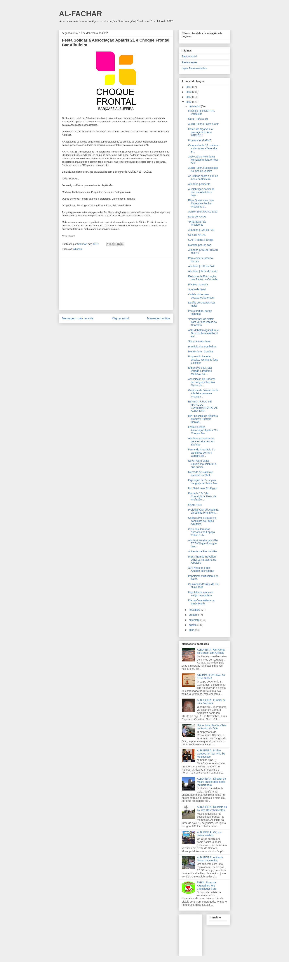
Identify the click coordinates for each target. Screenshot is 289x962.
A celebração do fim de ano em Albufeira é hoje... (201, 192)
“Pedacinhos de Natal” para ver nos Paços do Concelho (202, 322)
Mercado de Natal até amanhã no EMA (200, 474)
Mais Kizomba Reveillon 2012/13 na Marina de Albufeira (202, 559)
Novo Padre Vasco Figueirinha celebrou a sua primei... (202, 464)
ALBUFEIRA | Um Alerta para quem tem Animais (211, 651)
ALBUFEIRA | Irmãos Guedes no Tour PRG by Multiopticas (211, 753)
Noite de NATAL (197, 216)
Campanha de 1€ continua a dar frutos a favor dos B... (203, 148)
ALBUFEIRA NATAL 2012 (202, 211)
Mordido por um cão (199, 244)
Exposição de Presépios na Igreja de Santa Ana (202, 482)
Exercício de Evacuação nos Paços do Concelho (203, 278)
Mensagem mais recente (77, 318)
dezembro (195, 106)
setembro (194, 619)
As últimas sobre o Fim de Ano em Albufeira (203, 177)
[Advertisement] (116, 284)
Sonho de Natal (197, 289)
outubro (193, 614)
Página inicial (120, 318)
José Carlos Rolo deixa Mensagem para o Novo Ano (203, 159)
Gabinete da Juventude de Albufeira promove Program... (203, 393)
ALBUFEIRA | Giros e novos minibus (209, 834)
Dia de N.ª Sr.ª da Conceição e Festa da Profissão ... (202, 496)
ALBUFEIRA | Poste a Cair (203, 123)
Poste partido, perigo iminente (200, 312)
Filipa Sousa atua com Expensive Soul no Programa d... (201, 203)
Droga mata (195, 504)
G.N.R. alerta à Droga (200, 239)
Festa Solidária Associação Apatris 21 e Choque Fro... (203, 430)
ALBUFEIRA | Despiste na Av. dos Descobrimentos (212, 808)
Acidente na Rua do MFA (202, 551)
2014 (189, 91)
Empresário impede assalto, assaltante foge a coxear (203, 359)
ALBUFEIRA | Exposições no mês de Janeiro (203, 169)
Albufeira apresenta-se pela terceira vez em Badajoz (201, 441)
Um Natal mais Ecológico (202, 488)
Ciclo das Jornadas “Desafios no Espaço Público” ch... (201, 532)
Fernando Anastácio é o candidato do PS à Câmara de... (201, 452)
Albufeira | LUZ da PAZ (201, 229)
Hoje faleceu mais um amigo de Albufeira (200, 594)
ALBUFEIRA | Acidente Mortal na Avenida (210, 859)
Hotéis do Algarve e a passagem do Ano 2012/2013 (200, 132)
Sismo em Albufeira (199, 341)
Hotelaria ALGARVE (199, 140)
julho (192, 629)
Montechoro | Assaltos (200, 351)
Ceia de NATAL (197, 234)
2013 (189, 96)
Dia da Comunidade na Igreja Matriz (201, 602)
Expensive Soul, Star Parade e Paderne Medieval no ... (200, 370)
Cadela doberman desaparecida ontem (201, 296)
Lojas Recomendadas (194, 68)
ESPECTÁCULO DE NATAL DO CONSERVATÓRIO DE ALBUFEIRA (202, 406)
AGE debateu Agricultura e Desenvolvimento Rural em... (203, 333)
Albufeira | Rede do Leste (202, 271)
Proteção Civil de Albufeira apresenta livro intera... (203, 511)
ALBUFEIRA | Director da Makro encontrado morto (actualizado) (211, 781)
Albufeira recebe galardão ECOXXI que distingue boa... (203, 543)
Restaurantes (189, 62)
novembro (195, 609)
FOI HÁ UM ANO (198, 284)
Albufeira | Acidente (199, 184)
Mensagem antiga (158, 318)
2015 (189, 86)
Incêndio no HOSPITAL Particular (201, 112)
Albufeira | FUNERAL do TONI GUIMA (211, 676)
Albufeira (78, 249)
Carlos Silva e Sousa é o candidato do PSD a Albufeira (202, 521)
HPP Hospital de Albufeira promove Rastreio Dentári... (203, 419)
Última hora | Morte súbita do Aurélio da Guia (212, 727)
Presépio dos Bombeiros (202, 346)
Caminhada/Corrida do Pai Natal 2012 (203, 586)
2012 (189, 101)
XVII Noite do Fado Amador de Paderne (201, 569)
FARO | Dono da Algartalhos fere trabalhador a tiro (207, 885)
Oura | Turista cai (198, 118)
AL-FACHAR (80, 14)
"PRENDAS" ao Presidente (197, 223)
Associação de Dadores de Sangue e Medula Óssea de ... (201, 382)
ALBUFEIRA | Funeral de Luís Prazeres (211, 702)
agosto (193, 624)
